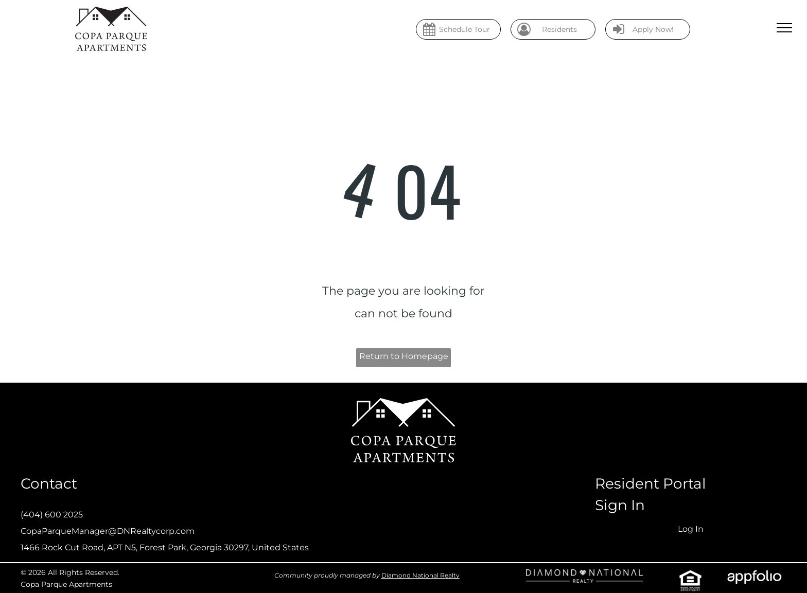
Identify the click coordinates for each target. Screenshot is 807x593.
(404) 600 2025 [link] (52, 514)
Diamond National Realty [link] (420, 575)
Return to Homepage (403, 356)
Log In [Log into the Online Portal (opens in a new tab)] (691, 529)
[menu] (784, 27)
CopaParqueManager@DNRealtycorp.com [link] (108, 531)
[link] (584, 577)
